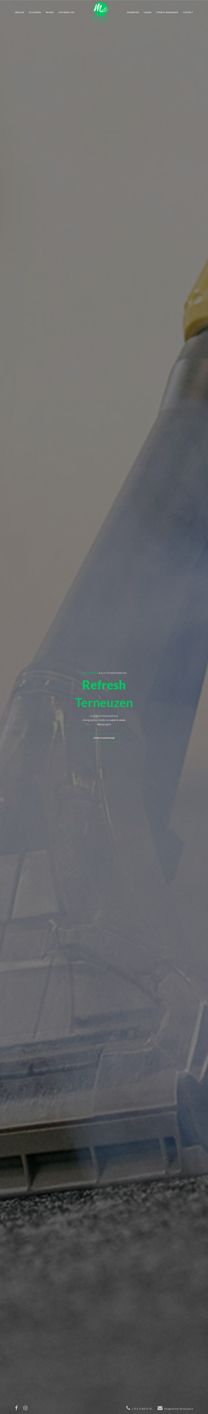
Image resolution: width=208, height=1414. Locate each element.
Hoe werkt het (67, 12)
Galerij (148, 12)
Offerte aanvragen (167, 12)
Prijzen (50, 12)
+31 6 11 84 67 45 (142, 1408)
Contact (188, 12)
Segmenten (133, 12)
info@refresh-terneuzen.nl (178, 1408)
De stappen (35, 12)
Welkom (19, 12)
